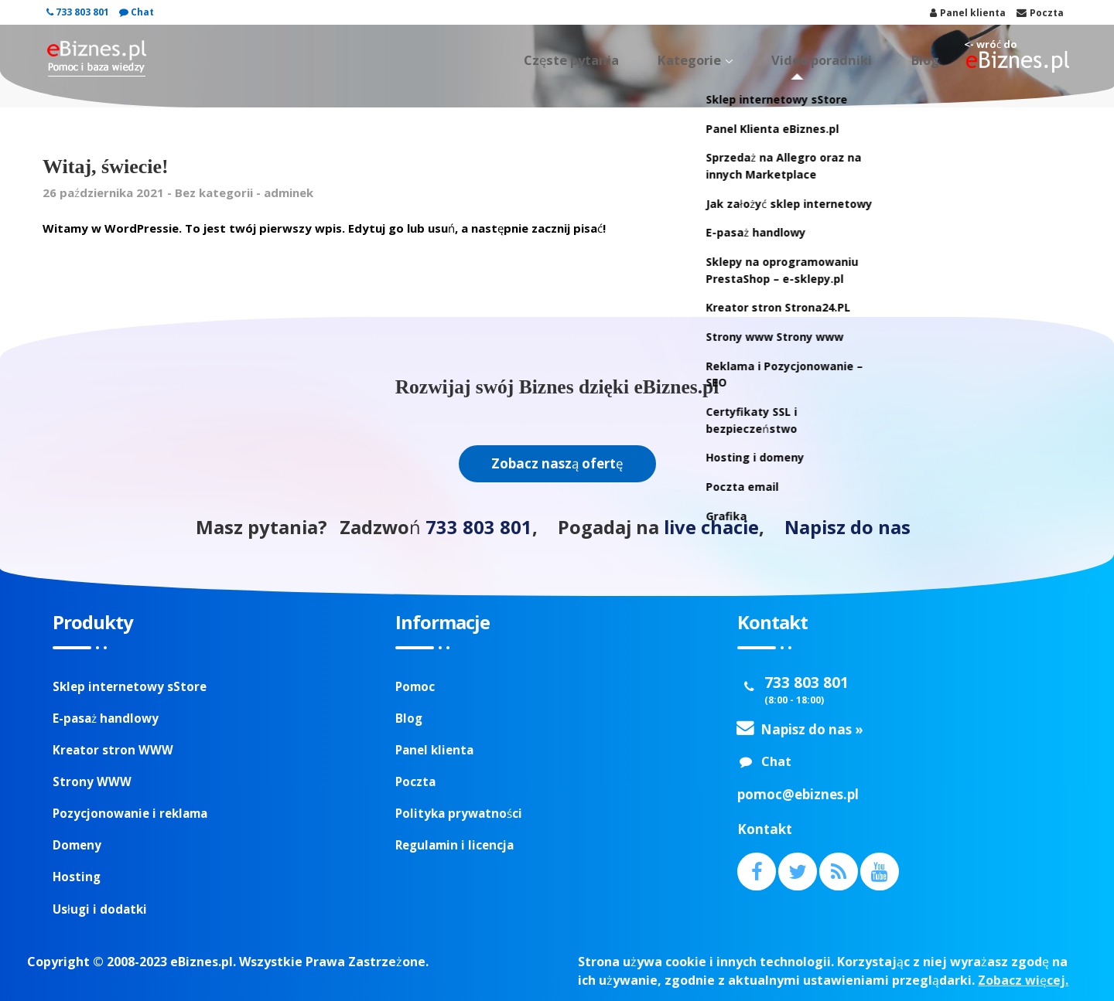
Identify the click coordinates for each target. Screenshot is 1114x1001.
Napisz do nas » (811, 729)
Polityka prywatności (458, 813)
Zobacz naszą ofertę (557, 463)
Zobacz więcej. (1023, 980)
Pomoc (415, 686)
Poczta (415, 781)
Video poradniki (849, 60)
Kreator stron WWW (113, 750)
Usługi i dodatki (100, 909)
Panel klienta (434, 750)
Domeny (77, 845)
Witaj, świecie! (106, 166)
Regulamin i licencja (454, 845)
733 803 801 (77, 12)
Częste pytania (639, 60)
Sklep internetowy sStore (130, 686)
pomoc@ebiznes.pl (798, 794)
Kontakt (764, 829)
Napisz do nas (847, 527)
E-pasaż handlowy (106, 718)
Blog (933, 60)
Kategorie (737, 60)
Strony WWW (92, 781)
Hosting (77, 876)
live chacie (711, 527)
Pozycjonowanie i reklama (130, 813)
